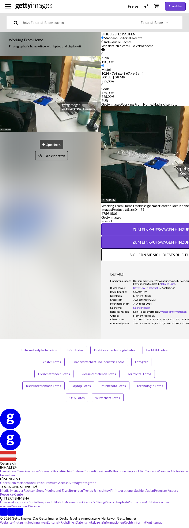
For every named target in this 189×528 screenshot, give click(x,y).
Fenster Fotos (51, 362)
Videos (44, 471)
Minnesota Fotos (113, 386)
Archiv (66, 471)
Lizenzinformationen (109, 522)
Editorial (55, 471)
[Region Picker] (8, 458)
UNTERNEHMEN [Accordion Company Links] (14, 498)
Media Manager (11, 490)
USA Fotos (77, 398)
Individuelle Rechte (118, 42)
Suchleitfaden (144, 490)
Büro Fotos (75, 350)
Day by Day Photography (146, 287)
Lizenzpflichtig (141, 307)
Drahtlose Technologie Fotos (115, 350)
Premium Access (56, 483)
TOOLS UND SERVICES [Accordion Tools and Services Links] (18, 487)
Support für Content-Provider (149, 471)
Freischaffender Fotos (54, 374)
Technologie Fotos (149, 386)
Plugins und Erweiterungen (64, 490)
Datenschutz (85, 522)
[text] (73, 22)
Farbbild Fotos (157, 350)
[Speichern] (51, 144)
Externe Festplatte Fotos (39, 350)
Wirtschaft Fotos (107, 398)
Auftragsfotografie (82, 483)
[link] (146, 311)
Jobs (62, 502)
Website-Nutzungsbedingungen (23, 522)
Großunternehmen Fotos (98, 374)
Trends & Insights (95, 490)
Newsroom (74, 502)
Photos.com (136, 502)
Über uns (6, 502)
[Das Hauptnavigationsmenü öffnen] (8, 6)
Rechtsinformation (137, 522)
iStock (109, 502)
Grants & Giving (93, 502)
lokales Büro (168, 283)
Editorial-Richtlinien (61, 522)
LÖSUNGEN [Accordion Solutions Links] (10, 479)
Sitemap (157, 522)
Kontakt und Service (25, 506)
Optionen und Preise (29, 483)
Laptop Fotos (81, 386)
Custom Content (83, 471)
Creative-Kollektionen (111, 471)
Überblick (7, 483)
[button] (50, 94)
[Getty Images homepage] (33, 6)
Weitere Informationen (173, 311)
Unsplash (121, 502)
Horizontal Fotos (138, 374)
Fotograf (141, 362)
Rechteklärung (34, 490)
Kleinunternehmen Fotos (43, 386)
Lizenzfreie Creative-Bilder (19, 471)
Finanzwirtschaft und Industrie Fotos (98, 362)
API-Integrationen (121, 490)
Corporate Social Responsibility (36, 502)
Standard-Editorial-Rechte (123, 38)
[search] (17, 22)
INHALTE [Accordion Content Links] (8, 467)
